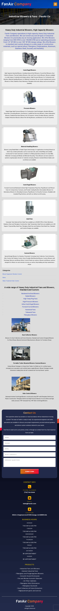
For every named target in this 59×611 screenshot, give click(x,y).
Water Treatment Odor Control (11, 281)
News (4, 277)
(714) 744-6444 (29, 492)
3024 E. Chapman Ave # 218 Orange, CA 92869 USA (29, 515)
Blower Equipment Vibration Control (12, 274)
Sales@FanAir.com (29, 504)
